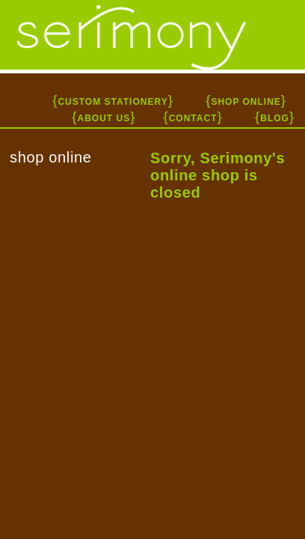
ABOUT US (103, 118)
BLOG (274, 118)
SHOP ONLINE (245, 102)
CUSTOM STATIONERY (112, 102)
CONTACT (193, 118)
